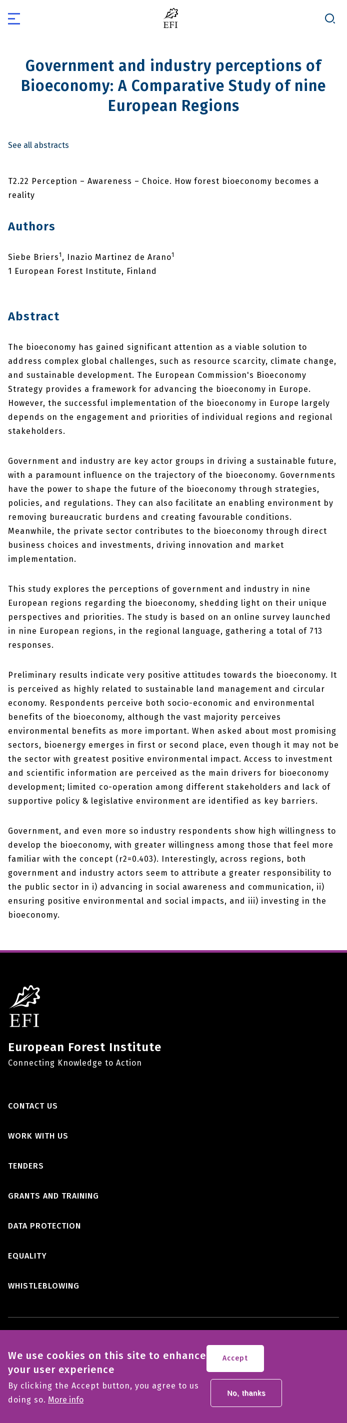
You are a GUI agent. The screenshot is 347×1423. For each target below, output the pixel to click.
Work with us (38, 1136)
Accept (235, 1364)
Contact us (33, 1106)
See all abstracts (38, 145)
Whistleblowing (44, 1286)
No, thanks (246, 1399)
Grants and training (53, 1196)
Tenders (26, 1166)
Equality (27, 1256)
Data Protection (44, 1226)
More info (66, 1405)
